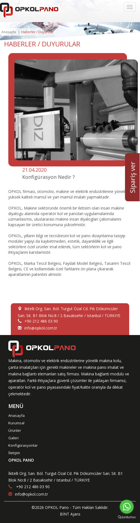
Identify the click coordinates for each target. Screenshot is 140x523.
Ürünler (14, 430)
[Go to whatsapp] (127, 507)
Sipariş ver (132, 177)
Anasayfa (8, 32)
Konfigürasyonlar (23, 445)
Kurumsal (16, 422)
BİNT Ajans (70, 514)
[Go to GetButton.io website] (127, 517)
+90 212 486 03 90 (41, 321)
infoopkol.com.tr (40, 328)
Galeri (13, 437)
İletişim (14, 452)
